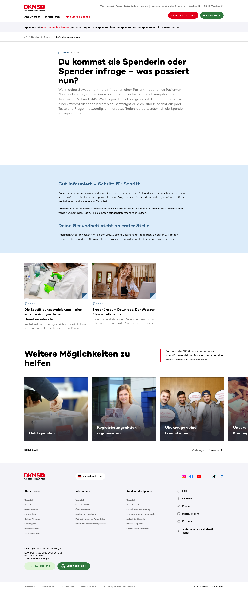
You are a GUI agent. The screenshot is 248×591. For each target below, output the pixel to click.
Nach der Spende (140, 27)
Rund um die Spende (77, 16)
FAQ (102, 6)
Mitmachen (30, 514)
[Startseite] (25, 37)
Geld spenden (212, 15)
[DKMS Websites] (213, 6)
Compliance (48, 586)
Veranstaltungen (32, 533)
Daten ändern (131, 6)
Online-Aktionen (32, 519)
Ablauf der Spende (118, 27)
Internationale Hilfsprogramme (90, 524)
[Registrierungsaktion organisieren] (147, 432)
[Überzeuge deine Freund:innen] (215, 432)
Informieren (52, 16)
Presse (119, 6)
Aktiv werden (32, 16)
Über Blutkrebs (82, 509)
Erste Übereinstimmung (56, 27)
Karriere (144, 6)
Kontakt (110, 6)
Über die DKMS (82, 505)
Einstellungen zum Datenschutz (118, 586)
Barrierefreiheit (88, 586)
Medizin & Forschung (85, 514)
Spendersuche (33, 27)
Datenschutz (67, 586)
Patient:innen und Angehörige (90, 519)
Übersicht (29, 500)
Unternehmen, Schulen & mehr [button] (169, 6)
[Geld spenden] (79, 432)
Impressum (29, 586)
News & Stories (32, 528)
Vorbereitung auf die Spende (89, 27)
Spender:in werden (183, 15)
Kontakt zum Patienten (165, 27)
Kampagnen (30, 524)
